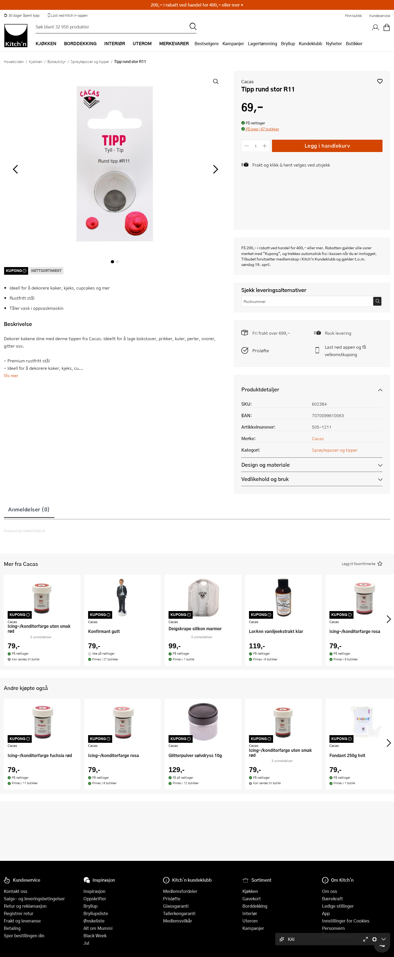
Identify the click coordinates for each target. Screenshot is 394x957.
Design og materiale (265, 465)
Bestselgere (207, 43)
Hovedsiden (14, 61)
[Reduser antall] (247, 146)
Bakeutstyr (56, 61)
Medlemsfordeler (180, 891)
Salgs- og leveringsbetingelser (34, 898)
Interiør (249, 913)
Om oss (329, 891)
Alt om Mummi (97, 928)
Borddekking (254, 906)
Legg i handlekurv (327, 146)
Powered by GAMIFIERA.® (24, 530)
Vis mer (11, 375)
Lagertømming (262, 43)
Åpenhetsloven (337, 935)
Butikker (354, 43)
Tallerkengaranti (179, 913)
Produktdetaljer (260, 389)
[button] (380, 81)
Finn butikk (353, 15)
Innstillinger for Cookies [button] (345, 921)
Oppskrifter (94, 898)
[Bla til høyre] (214, 169)
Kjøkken (35, 61)
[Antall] (256, 146)
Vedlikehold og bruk (265, 479)
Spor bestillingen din (24, 935)
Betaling (12, 928)
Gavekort (251, 898)
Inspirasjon (94, 891)
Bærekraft (332, 898)
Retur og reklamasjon (25, 906)
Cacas (247, 81)
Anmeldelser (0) (29, 509)
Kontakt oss (15, 891)
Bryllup (288, 43)
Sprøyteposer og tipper (90, 61)
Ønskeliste (94, 921)
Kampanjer (233, 43)
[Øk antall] (265, 146)
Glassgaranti (176, 906)
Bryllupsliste (95, 913)
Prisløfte (260, 350)
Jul (86, 943)
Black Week (94, 935)
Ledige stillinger (338, 906)
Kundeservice (379, 15)
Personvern (333, 928)
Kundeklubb (310, 43)
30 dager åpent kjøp (21, 15)
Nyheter (334, 43)
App (326, 913)
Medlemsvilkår (177, 921)
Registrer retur (18, 913)
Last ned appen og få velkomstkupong (345, 350)
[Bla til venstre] (15, 169)
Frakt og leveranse (22, 921)
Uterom (250, 921)
